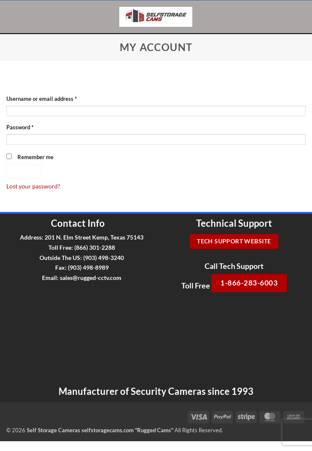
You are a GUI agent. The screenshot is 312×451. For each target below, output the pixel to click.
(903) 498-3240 (103, 257)
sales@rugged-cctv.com (90, 277)
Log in (24, 171)
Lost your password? (33, 186)
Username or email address (52, 98)
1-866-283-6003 (249, 282)
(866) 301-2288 (94, 247)
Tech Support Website (234, 241)
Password (31, 127)
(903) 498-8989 (88, 267)
